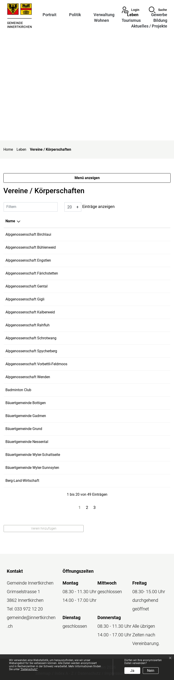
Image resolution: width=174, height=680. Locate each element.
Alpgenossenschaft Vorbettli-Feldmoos (36, 364)
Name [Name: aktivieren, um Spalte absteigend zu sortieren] (10, 221)
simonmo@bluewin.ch (128, 338)
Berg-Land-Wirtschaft (22, 480)
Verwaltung (104, 14)
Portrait (49, 14)
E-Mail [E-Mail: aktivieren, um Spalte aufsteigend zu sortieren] (115, 221)
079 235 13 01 (95, 260)
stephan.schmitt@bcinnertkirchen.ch (139, 390)
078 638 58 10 (95, 454)
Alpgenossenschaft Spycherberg (31, 351)
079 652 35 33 (95, 338)
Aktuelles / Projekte (149, 26)
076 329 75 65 (95, 364)
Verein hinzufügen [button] (43, 528)
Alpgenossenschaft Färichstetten (31, 273)
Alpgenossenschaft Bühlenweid (30, 247)
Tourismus (131, 20)
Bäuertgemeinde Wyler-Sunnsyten (32, 467)
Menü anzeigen (87, 178)
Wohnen (101, 20)
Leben (132, 14)
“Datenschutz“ (29, 669)
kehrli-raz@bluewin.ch (127, 260)
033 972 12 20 (28, 609)
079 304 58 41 (95, 234)
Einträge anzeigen (89, 207)
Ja (132, 670)
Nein (150, 670)
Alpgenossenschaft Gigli (24, 299)
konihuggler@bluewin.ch (130, 429)
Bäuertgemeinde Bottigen (25, 403)
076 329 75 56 (95, 247)
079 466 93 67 (95, 273)
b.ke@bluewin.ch (123, 480)
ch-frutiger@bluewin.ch (128, 286)
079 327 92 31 (95, 351)
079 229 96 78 (95, 480)
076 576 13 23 (95, 299)
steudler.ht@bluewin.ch (128, 299)
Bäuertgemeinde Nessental (26, 442)
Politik (75, 14)
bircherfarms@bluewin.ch (130, 234)
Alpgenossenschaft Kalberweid (30, 312)
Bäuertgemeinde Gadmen (25, 416)
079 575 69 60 (95, 390)
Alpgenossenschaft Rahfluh (27, 325)
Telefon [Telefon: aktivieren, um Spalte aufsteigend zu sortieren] (90, 221)
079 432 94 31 (95, 312)
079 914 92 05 (95, 286)
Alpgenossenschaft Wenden (27, 377)
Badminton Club (18, 390)
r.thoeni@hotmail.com (127, 273)
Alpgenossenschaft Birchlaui (28, 234)
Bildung (160, 20)
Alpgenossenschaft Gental (26, 286)
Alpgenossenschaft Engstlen (28, 260)
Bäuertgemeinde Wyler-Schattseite (32, 454)
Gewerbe (159, 14)
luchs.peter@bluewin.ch (129, 312)
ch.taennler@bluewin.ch (129, 351)
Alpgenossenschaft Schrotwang (30, 338)
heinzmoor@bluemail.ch (129, 454)
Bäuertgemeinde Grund (23, 429)
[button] (158, 9)
